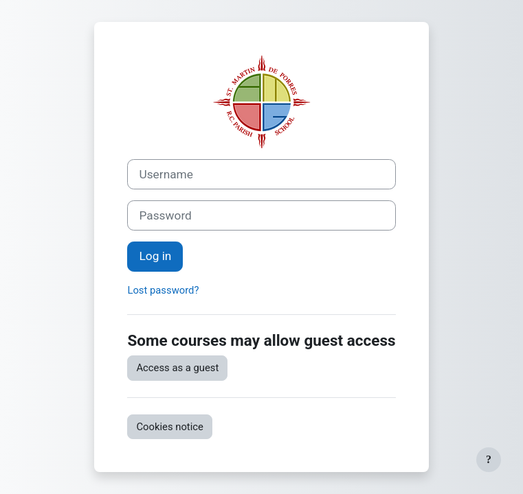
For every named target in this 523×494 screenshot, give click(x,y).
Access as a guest (177, 368)
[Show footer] (488, 459)
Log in (155, 256)
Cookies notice (169, 427)
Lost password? (163, 290)
